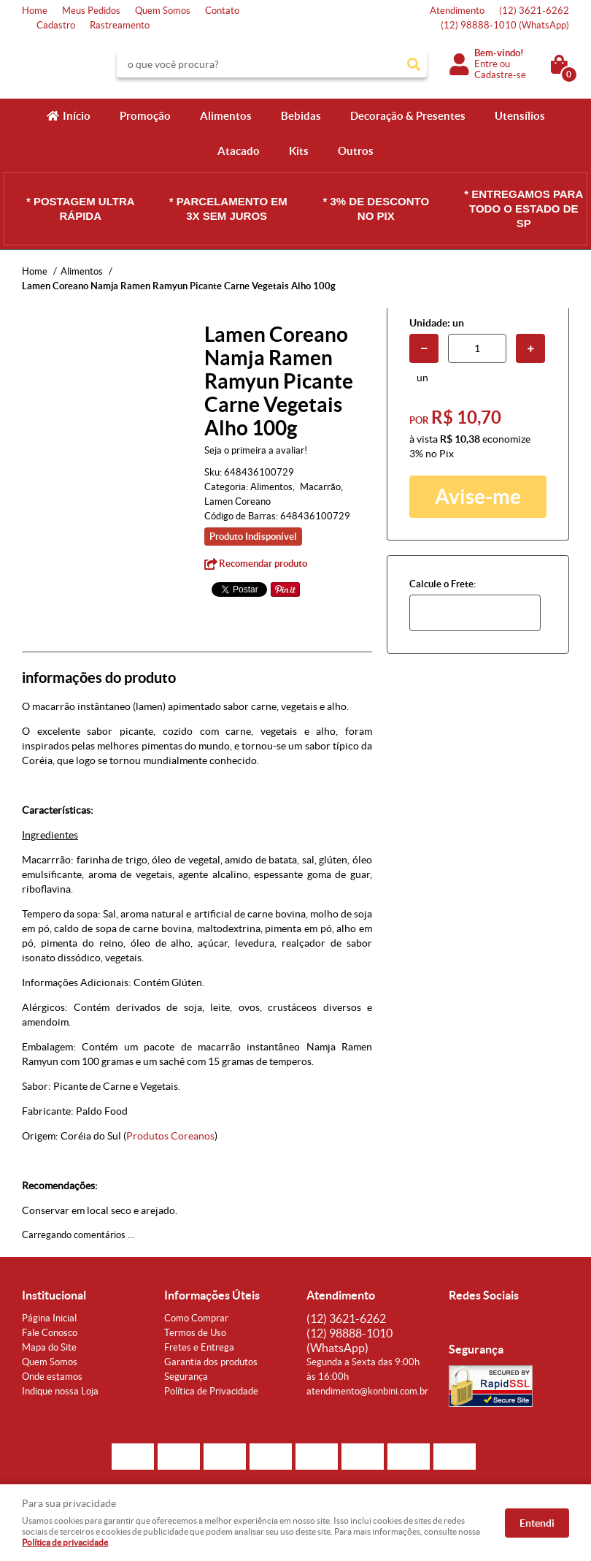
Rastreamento (120, 25)
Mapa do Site (49, 1347)
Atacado (238, 151)
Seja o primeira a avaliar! (255, 450)
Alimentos (226, 116)
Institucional (54, 1295)
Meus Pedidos (91, 10)
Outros (356, 151)
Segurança (186, 1376)
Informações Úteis (212, 1295)
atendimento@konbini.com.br (367, 1391)
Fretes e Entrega (199, 1347)
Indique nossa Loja (60, 1391)
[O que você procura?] (414, 64)
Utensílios (520, 116)
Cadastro (55, 25)
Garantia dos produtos (211, 1361)
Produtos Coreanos (170, 1136)
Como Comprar (196, 1318)
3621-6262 (534, 10)
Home (34, 10)
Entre (486, 63)
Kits (299, 151)
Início (76, 116)
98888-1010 (505, 25)
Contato (222, 10)
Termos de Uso (195, 1332)
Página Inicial (49, 1318)
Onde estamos (52, 1376)
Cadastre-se (500, 74)
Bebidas (301, 116)
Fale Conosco (49, 1332)
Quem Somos (162, 10)
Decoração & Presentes (408, 116)
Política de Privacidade (211, 1391)
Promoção (145, 116)
